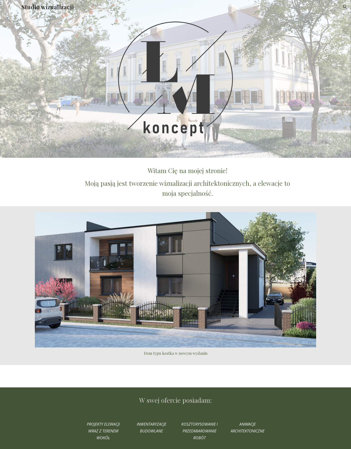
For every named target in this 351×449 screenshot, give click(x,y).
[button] (345, 7)
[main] (187, 182)
